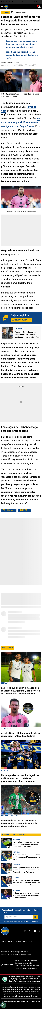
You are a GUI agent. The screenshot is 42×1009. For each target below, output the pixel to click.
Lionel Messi (24, 510)
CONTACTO (27, 942)
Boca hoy (15, 2)
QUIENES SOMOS (7, 942)
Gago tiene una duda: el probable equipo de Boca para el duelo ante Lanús (22, 55)
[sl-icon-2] (24, 931)
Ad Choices (5, 952)
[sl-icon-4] (34, 931)
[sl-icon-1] (19, 931)
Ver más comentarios (21, 320)
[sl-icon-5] (39, 931)
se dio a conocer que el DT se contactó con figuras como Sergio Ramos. (20, 122)
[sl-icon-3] (29, 931)
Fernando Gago (9, 510)
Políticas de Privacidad (9, 955)
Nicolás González (11, 62)
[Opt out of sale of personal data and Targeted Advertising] (3, 1005)
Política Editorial (25, 955)
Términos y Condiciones (30, 921)
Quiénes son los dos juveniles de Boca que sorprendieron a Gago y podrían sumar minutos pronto (21, 44)
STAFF (18, 942)
